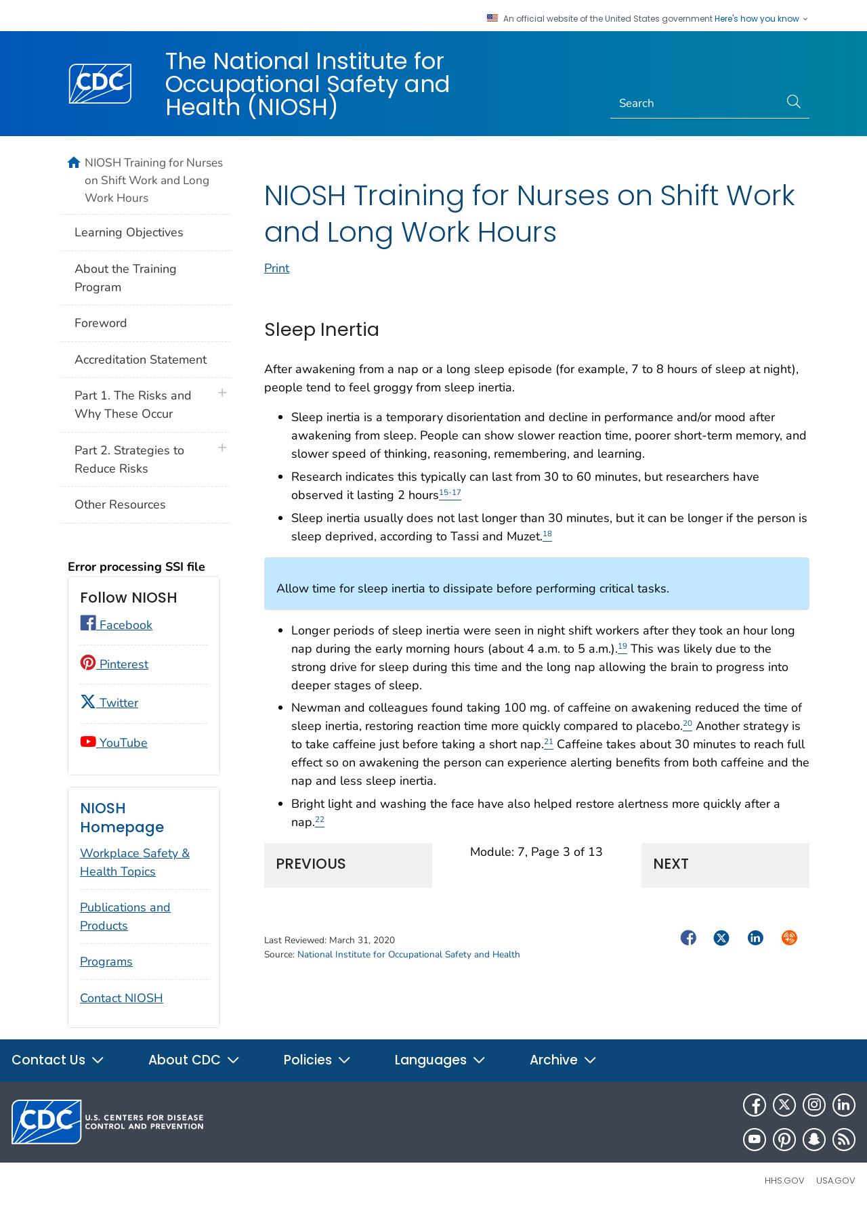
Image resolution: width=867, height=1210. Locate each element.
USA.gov (835, 1180)
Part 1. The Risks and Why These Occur (133, 404)
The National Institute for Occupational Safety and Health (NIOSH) (307, 83)
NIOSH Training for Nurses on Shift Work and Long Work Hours (154, 180)
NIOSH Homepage (122, 817)
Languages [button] (440, 1060)
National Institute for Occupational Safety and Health (408, 969)
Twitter (109, 703)
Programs (106, 961)
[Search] (695, 103)
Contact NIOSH (121, 998)
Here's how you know (762, 19)
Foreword (101, 323)
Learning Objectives (129, 232)
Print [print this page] (276, 283)
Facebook (116, 625)
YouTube (114, 743)
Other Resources (120, 504)
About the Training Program (126, 278)
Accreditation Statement (141, 359)
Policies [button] (318, 1060)
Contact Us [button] (58, 1060)
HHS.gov (785, 1180)
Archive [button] (563, 1060)
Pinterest (114, 664)
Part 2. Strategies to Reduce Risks (129, 459)
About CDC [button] (194, 1060)
